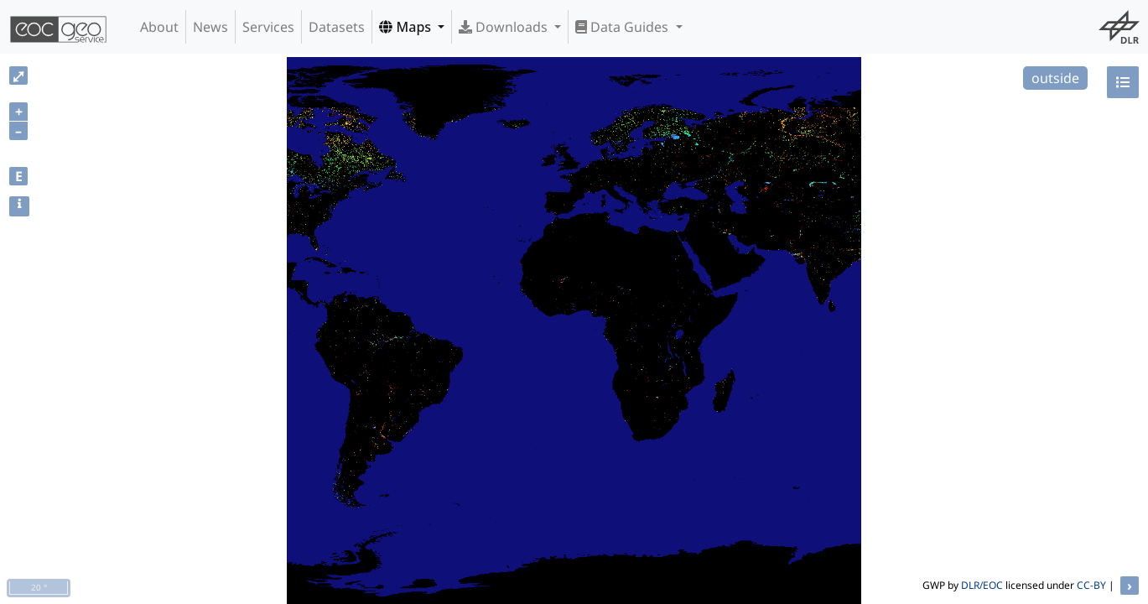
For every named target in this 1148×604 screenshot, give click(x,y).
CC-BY (1091, 585)
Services (268, 27)
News (210, 27)
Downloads (505, 27)
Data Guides (623, 27)
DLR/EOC (982, 585)
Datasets (337, 27)
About (159, 27)
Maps (406, 27)
